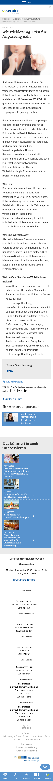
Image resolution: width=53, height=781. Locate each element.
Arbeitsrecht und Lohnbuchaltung (26, 19)
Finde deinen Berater (24, 580)
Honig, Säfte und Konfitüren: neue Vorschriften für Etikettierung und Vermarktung (19, 540)
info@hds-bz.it (33, 739)
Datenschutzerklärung (26, 747)
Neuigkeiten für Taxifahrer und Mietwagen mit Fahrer (19, 495)
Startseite (6, 19)
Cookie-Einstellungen (26, 750)
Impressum (26, 744)
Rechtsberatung (13, 382)
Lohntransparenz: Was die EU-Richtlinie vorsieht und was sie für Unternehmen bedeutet (19, 472)
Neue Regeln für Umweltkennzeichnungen (19, 516)
